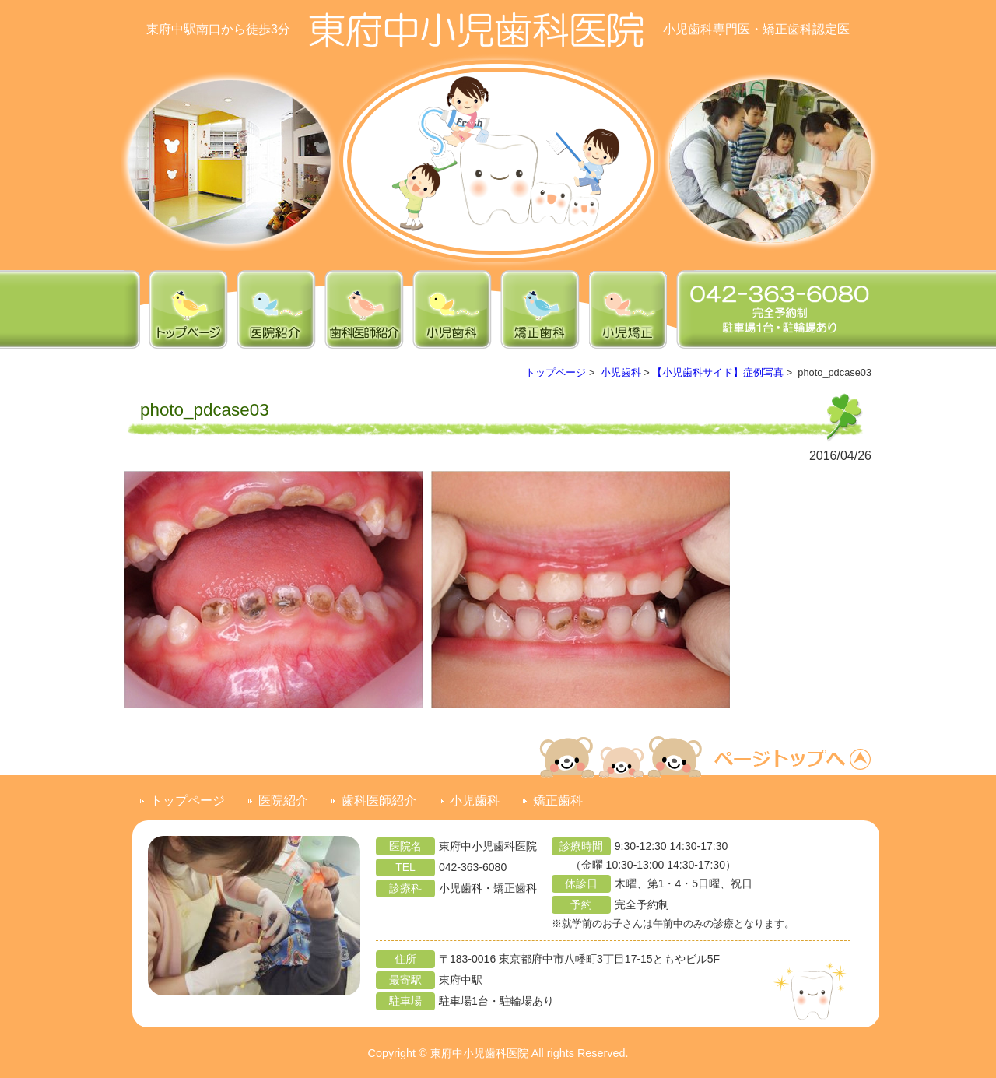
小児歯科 (621, 372)
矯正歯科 (558, 800)
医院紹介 (283, 800)
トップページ (555, 372)
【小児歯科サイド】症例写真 (718, 372)
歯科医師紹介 (379, 800)
